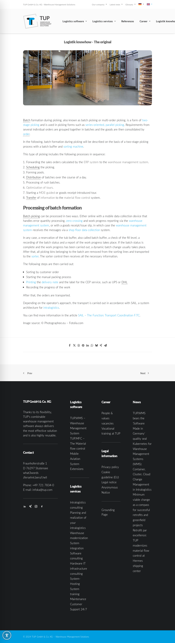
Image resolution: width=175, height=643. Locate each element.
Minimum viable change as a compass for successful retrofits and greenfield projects (141, 510)
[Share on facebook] (70, 345)
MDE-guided (47, 193)
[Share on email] (105, 345)
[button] (24, 507)
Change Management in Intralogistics (142, 484)
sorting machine (73, 146)
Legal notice (109, 482)
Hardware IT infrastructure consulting (78, 568)
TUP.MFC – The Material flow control (78, 443)
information (48, 198)
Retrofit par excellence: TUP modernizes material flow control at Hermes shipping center (141, 550)
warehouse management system (128, 162)
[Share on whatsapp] (92, 345)
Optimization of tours (39, 187)
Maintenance (78, 599)
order (26, 134)
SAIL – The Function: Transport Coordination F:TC (109, 315)
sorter (35, 256)
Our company (99, 4)
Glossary (130, 4)
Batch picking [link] (31, 216)
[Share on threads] (79, 345)
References (127, 21)
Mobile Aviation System (75, 459)
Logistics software (75, 21)
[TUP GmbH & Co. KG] (37, 21)
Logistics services (104, 21)
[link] (26, 134)
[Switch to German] (141, 4)
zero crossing (74, 221)
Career (145, 21)
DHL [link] (124, 282)
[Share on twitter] (74, 345)
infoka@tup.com (42, 490)
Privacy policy (110, 467)
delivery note (50, 282)
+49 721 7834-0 (43, 485)
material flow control (77, 198)
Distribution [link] (33, 177)
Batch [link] (26, 120)
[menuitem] (100, 4)
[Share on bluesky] (96, 345)
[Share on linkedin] (87, 345)
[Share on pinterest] (83, 345)
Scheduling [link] (33, 167)
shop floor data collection (84, 230)
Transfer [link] (31, 198)
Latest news (116, 4)
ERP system (91, 162)
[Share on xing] (101, 345)
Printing (31, 282)
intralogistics (51, 308)
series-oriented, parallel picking (104, 125)
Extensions (76, 469)
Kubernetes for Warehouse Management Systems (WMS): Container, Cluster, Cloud (142, 459)
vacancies (107, 423)
